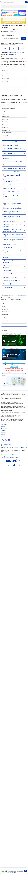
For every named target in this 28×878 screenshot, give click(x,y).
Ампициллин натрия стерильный (13, 195)
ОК (25, 870)
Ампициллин (7, 188)
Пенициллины (14, 6)
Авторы (3, 434)
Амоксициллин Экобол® (11, 165)
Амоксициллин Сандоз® (11, 162)
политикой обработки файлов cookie (9, 872)
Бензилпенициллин (9, 221)
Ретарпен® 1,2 (8, 277)
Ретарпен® (7, 274)
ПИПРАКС (20, 6)
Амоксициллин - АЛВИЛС (11, 145)
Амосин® (7, 185)
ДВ (5, 48)
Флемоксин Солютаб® (10, 280)
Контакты (3, 426)
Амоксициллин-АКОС (10, 172)
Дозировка (5, 76)
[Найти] (26, 2)
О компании (4, 424)
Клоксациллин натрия (10, 244)
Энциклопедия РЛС (6, 6)
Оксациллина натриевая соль (12, 251)
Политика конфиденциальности (9, 455)
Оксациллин (7, 247)
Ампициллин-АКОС (9, 200)
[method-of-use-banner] (13, 13)
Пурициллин (7, 270)
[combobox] (12, 2)
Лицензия (3, 430)
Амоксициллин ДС (9, 153)
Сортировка (5, 81)
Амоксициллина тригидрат (11, 175)
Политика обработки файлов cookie (9, 457)
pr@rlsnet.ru (5, 446)
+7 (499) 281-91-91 (6, 444)
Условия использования (6, 454)
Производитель (6, 130)
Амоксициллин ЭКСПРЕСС (11, 168)
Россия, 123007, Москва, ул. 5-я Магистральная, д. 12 (14, 447)
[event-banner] (14, 368)
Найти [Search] (23, 38)
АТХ (23, 48)
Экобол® (6, 287)
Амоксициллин (8, 142)
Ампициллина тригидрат (11, 208)
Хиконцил (7, 284)
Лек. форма (5, 70)
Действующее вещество (8, 108)
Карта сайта (4, 428)
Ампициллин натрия (10, 191)
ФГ (14, 48)
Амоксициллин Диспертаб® (12, 148)
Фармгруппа (5, 114)
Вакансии (3, 432)
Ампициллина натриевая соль (12, 203)
